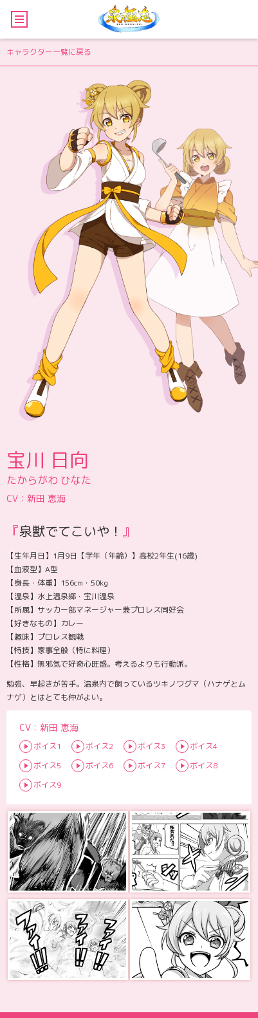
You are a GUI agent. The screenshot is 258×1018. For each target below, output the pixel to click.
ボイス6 (99, 765)
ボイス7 (151, 765)
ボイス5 (47, 765)
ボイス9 (47, 784)
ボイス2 (99, 746)
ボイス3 (151, 746)
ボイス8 (203, 765)
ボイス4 (203, 746)
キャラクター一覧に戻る (48, 51)
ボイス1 (47, 746)
